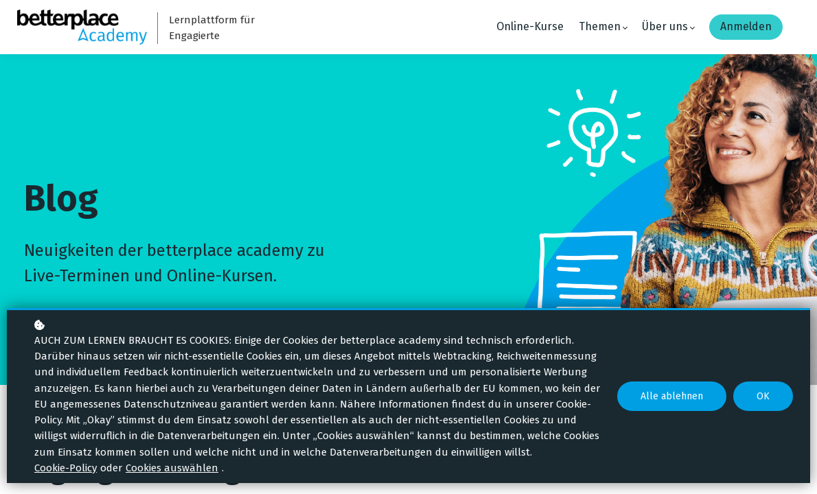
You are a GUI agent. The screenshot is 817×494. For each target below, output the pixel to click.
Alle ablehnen (672, 396)
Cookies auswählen (172, 468)
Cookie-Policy (65, 468)
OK (763, 396)
